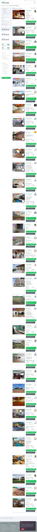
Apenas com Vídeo (6, 65)
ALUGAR (4, 11)
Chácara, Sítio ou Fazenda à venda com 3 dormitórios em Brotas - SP (30, 411)
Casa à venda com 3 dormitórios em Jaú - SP (29, 102)
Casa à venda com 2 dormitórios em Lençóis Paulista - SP (29, 175)
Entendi (23, 529)
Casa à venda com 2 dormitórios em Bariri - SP (29, 129)
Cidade (3, 17)
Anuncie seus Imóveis (33, 0)
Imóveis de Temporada (4, 511)
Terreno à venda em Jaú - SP (29, 41)
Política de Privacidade (14, 515)
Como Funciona (13, 513)
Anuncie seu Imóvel (13, 511)
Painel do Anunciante (27, 0)
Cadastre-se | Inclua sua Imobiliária (15, 512)
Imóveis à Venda (3, 509)
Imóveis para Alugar (3, 510)
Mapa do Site (12, 516)
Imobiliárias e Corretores (4, 514)
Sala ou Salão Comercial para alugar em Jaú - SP (30, 77)
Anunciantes (4, 57)
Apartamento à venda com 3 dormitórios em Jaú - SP (29, 64)
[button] (14, 17)
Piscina (4, 70)
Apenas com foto (5, 64)
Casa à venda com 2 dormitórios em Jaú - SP (29, 12)
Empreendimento (5, 67)
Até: (6, 25)
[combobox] (6, 16)
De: (2, 25)
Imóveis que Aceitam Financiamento (5, 513)
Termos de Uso (13, 514)
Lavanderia (5, 73)
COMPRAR (4, 9)
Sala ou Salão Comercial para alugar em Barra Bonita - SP (30, 386)
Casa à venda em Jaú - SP (29, 158)
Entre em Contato (3, 515)
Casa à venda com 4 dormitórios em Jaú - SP (29, 360)
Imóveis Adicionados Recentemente (5, 512)
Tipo (3, 14)
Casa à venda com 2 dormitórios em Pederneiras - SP (29, 317)
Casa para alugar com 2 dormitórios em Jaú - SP (29, 300)
